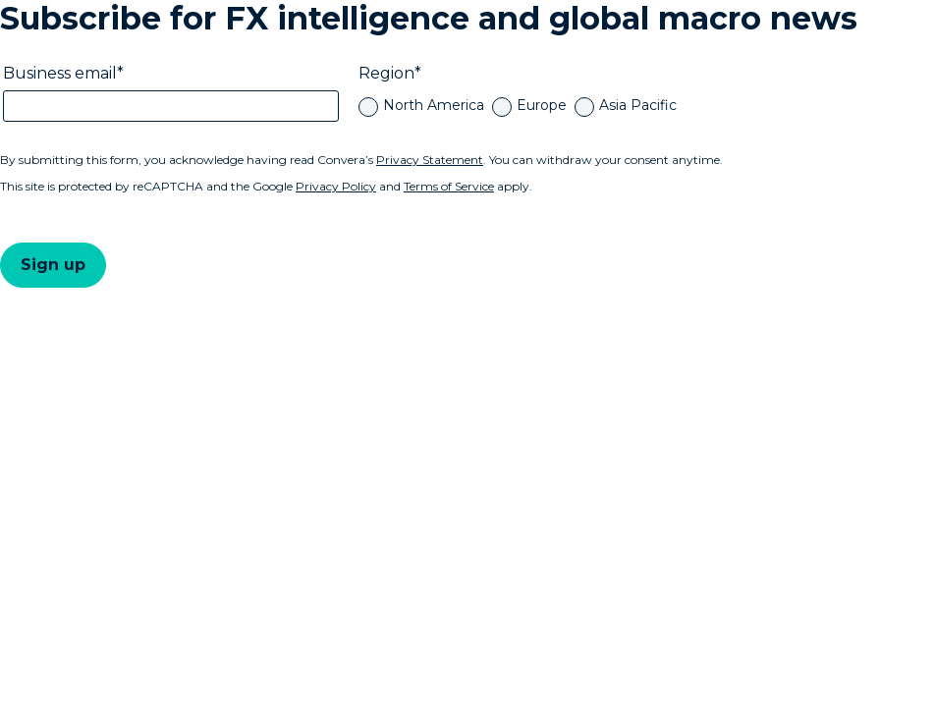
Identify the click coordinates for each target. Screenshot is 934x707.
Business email (60, 73)
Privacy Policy (336, 186)
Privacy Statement (429, 159)
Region (386, 73)
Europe (542, 105)
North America (433, 105)
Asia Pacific (638, 105)
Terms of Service (449, 186)
